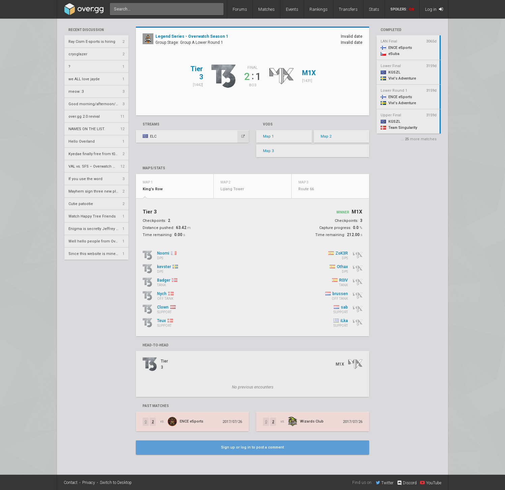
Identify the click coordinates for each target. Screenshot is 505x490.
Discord (407, 483)
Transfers (348, 9)
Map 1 (268, 136)
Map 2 (326, 136)
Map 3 (268, 151)
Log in (434, 9)
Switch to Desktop (116, 483)
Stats (374, 9)
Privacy (88, 483)
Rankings (318, 9)
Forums (240, 9)
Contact (71, 483)
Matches (266, 9)
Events (292, 9)
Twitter (384, 482)
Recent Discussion (86, 30)
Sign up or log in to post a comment (252, 447)
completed (391, 30)
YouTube (430, 482)
